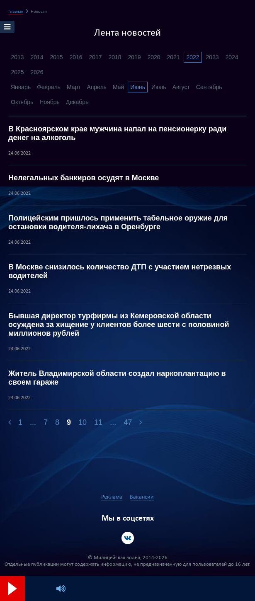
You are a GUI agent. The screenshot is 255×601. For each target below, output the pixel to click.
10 (82, 422)
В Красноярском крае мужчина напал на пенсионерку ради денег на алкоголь (117, 133)
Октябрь (22, 102)
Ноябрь (49, 102)
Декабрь (77, 102)
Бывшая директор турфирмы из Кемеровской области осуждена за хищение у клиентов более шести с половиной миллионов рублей (118, 324)
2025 (17, 72)
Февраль (49, 87)
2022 (192, 57)
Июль (158, 87)
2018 (114, 57)
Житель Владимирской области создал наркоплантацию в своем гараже (117, 377)
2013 (17, 57)
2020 (153, 57)
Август (181, 87)
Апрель (97, 87)
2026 (36, 72)
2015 (56, 57)
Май (118, 87)
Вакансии (142, 497)
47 (128, 422)
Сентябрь (209, 87)
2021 (173, 57)
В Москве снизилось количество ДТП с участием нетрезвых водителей (119, 271)
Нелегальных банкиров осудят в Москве (83, 178)
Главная (15, 12)
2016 (75, 57)
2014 (36, 57)
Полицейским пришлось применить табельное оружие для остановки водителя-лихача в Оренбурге (118, 222)
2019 (134, 57)
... (33, 422)
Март (74, 87)
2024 (231, 57)
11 (98, 422)
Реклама (111, 497)
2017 (95, 57)
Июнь (137, 87)
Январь (21, 87)
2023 (212, 57)
